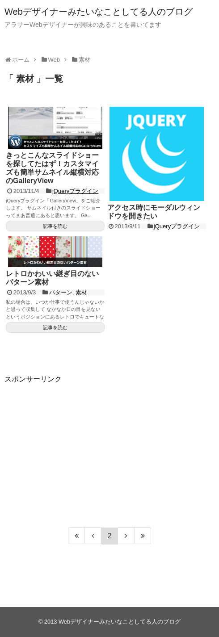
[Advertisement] (109, 446)
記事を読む (55, 226)
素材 (81, 292)
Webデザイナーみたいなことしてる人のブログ (98, 12)
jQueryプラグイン (75, 191)
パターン (60, 292)
